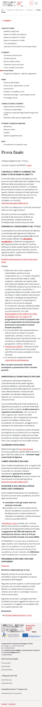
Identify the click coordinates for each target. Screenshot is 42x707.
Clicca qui (5, 565)
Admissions (8, 127)
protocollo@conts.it (12, 652)
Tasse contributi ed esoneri (13, 68)
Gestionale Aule (6, 683)
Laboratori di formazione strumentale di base (20, 47)
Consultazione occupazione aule (15, 145)
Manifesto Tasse (10, 523)
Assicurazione (9, 89)
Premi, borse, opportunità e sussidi (16, 86)
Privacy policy (6, 663)
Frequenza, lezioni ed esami (14, 65)
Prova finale (8, 71)
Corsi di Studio (7, 28)
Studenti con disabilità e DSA (14, 92)
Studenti (30, 10)
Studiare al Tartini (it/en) (15, 10)
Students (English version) (13, 123)
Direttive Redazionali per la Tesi (18, 615)
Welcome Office (9, 130)
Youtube (4, 704)
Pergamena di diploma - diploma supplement (20, 74)
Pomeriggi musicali (10, 98)
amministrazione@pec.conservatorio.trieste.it (22, 650)
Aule (3, 142)
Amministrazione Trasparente (11, 693)
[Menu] (36, 3)
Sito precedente (6, 670)
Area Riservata (6, 680)
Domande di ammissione (13, 55)
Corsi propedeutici (10, 44)
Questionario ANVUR (14, 346)
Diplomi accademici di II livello (14, 37)
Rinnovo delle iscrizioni (12, 62)
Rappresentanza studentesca (14, 107)
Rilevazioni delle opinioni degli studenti (17, 118)
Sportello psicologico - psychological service (19, 95)
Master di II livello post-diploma (15, 34)
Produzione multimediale (13, 110)
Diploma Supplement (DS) (13, 136)
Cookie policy (5, 666)
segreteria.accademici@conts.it (14, 203)
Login (29, 165)
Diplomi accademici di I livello (14, 40)
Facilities (7, 133)
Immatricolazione (10, 58)
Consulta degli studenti (12, 104)
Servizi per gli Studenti (11, 83)
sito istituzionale (26, 449)
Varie (3, 80)
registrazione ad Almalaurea (17, 360)
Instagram (12, 704)
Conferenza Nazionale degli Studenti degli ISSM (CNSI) (21, 114)
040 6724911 (11, 648)
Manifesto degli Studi (11, 31)
